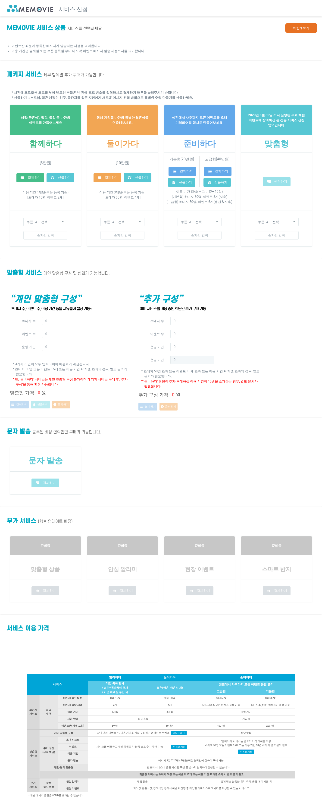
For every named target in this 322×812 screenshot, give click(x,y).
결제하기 (31, 177)
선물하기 (61, 177)
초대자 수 (28, 321)
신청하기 (277, 182)
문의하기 (61, 405)
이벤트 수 (28, 334)
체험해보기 (301, 28)
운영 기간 (28, 347)
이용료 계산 (179, 733)
